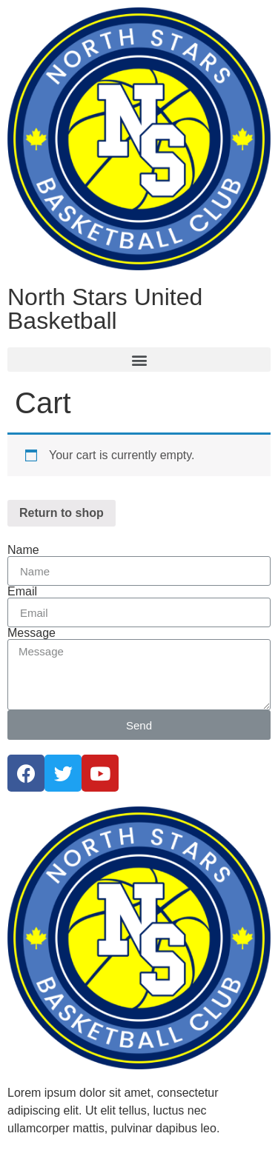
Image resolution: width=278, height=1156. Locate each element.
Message (31, 633)
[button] (139, 359)
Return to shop (61, 513)
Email (22, 592)
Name (23, 550)
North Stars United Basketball (104, 309)
